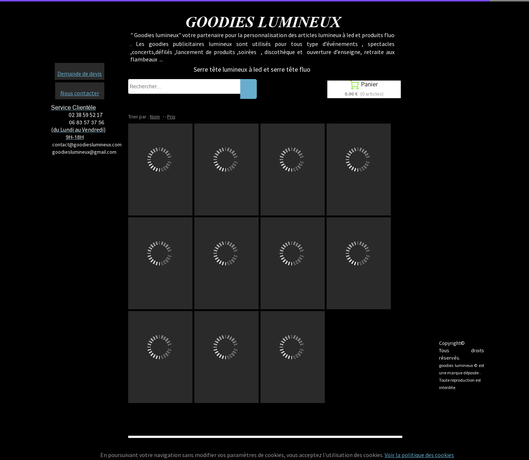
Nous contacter (79, 93)
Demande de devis (79, 73)
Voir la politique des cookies (419, 455)
